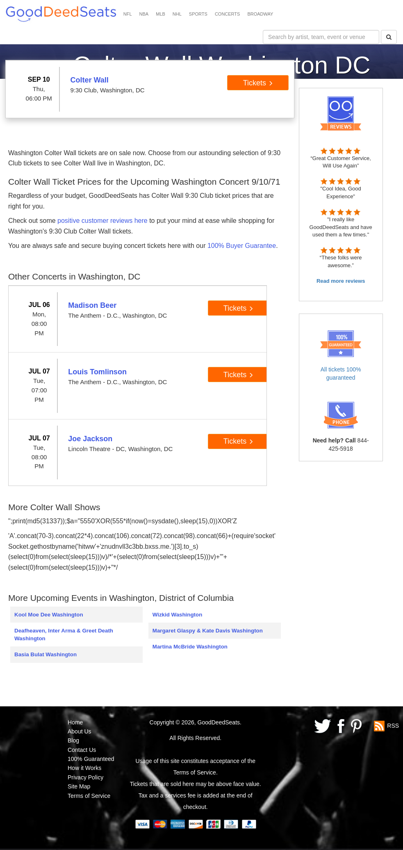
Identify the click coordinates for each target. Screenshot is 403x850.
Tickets (258, 83)
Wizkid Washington (178, 615)
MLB (160, 13)
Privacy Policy (85, 777)
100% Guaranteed (91, 759)
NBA (144, 13)
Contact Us (82, 750)
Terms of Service (89, 796)
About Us (79, 731)
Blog (73, 740)
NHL (177, 13)
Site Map (79, 786)
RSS (393, 725)
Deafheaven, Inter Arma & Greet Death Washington (63, 635)
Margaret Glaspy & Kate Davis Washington (208, 631)
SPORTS (198, 13)
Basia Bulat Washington (45, 654)
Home (75, 722)
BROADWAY (260, 13)
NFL (127, 13)
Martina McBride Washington (190, 647)
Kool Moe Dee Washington (48, 615)
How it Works (84, 768)
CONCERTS (227, 13)
